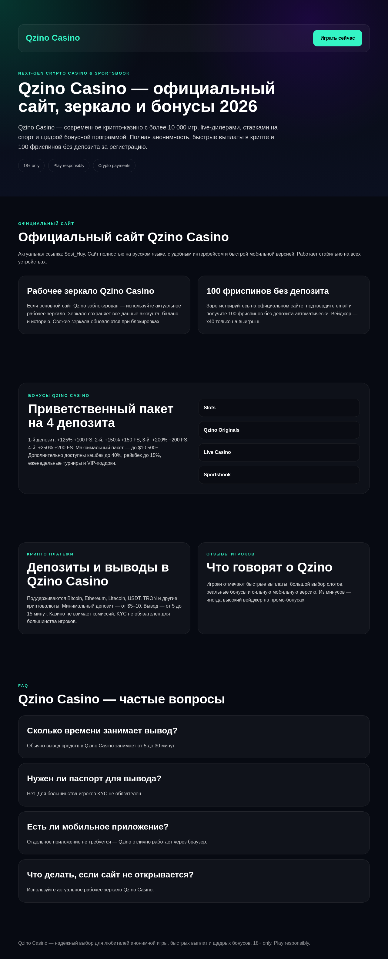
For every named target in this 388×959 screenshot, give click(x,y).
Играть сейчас (337, 38)
